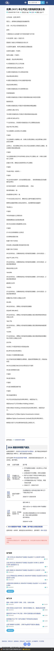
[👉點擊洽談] (26, 649)
